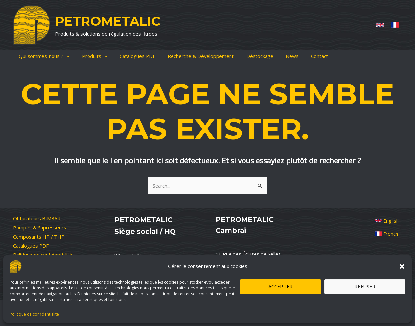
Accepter (280, 286)
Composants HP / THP (39, 236)
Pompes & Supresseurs (39, 227)
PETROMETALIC (107, 21)
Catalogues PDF (31, 245)
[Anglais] (380, 25)
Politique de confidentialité (34, 314)
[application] (60, 56)
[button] (402, 266)
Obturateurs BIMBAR (37, 218)
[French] (395, 25)
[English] (387, 220)
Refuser (364, 286)
